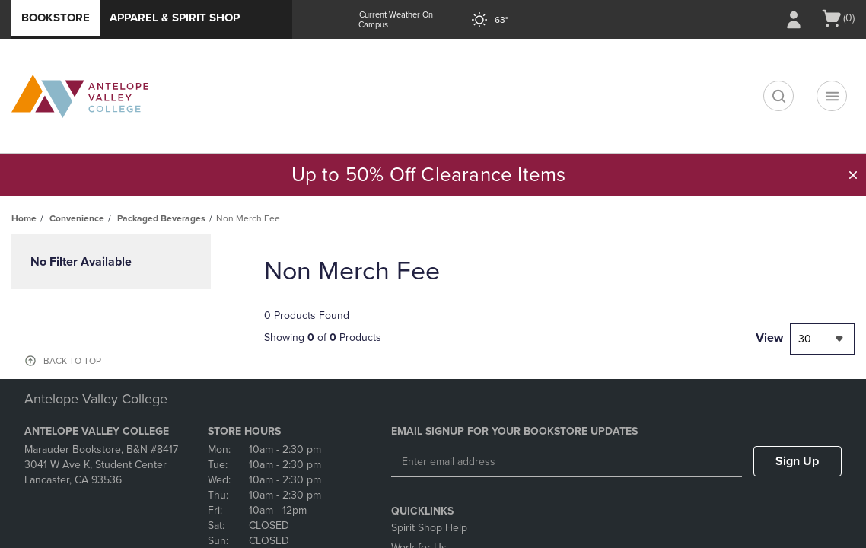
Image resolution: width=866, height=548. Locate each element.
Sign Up (797, 461)
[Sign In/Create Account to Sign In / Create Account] (793, 20)
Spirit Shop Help (429, 527)
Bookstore (55, 17)
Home (24, 218)
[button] (853, 175)
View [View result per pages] (769, 338)
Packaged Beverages (161, 218)
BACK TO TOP (72, 360)
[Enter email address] (566, 462)
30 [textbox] (804, 339)
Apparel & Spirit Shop (175, 17)
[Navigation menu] (832, 96)
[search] (778, 96)
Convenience (76, 218)
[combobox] (822, 339)
